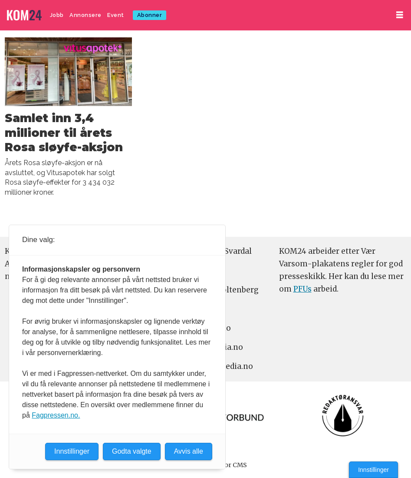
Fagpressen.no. (56, 415)
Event (115, 15)
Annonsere (85, 15)
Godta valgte (131, 451)
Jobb (57, 15)
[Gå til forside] (24, 15)
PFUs (302, 289)
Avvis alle (188, 451)
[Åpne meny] (400, 15)
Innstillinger (373, 469)
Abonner (149, 15)
